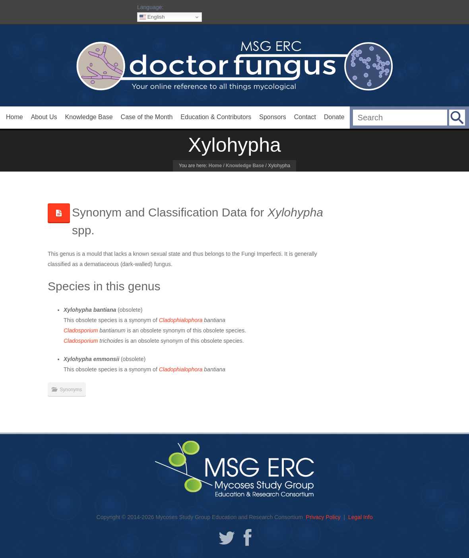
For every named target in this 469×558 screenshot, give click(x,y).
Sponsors (272, 117)
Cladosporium (81, 330)
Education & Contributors (215, 117)
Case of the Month (147, 117)
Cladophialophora (181, 320)
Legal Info (360, 517)
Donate (334, 117)
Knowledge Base (89, 117)
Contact (305, 117)
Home (14, 117)
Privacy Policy (323, 517)
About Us (44, 117)
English (152, 17)
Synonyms (71, 389)
